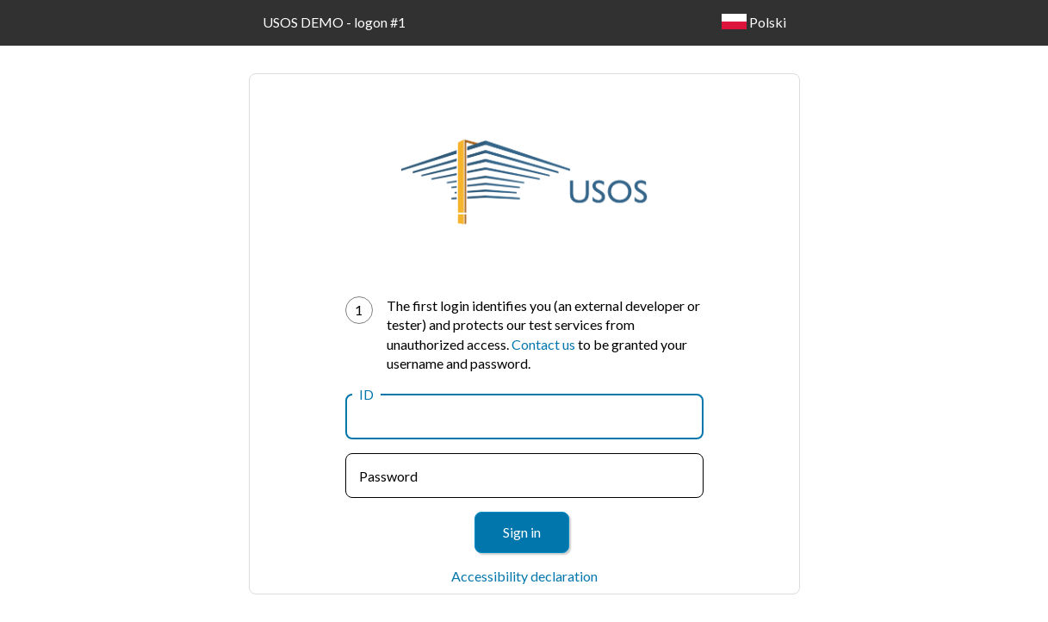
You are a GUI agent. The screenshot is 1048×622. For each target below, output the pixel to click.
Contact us (543, 344)
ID (366, 394)
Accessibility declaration (524, 576)
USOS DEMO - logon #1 (334, 22)
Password (388, 476)
